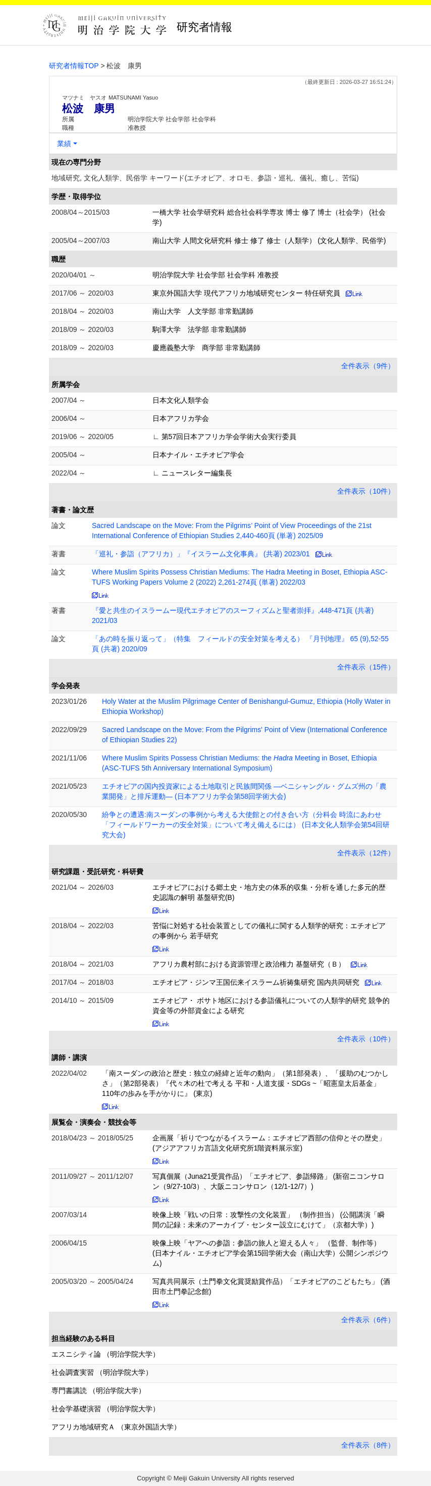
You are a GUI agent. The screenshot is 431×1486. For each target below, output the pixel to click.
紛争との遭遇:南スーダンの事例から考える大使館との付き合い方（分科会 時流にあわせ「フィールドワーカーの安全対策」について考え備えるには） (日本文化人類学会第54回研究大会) (246, 824)
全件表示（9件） (368, 366)
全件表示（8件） (368, 1445)
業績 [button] (64, 143)
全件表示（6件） (368, 1320)
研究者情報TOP (74, 66)
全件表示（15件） (366, 667)
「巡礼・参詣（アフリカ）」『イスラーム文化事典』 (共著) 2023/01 (201, 554)
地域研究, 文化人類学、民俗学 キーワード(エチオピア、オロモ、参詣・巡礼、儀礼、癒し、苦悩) (205, 178)
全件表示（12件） (366, 853)
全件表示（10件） (366, 491)
